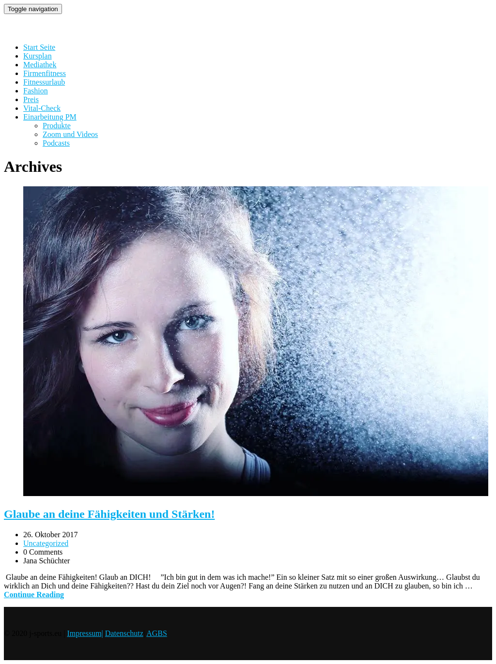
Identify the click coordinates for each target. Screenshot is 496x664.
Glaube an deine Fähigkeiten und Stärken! (109, 514)
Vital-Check (42, 108)
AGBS (156, 633)
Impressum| (85, 633)
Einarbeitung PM (50, 117)
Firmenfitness (44, 73)
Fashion (35, 91)
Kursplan (37, 56)
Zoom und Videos (70, 134)
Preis (31, 99)
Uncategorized (45, 543)
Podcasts (56, 143)
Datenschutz (124, 633)
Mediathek (39, 64)
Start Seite (39, 47)
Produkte (57, 125)
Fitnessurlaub (44, 82)
